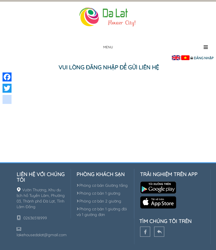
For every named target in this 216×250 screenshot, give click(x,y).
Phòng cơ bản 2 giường (98, 201)
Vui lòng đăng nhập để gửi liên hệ (108, 67)
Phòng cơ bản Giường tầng (102, 185)
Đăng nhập (203, 58)
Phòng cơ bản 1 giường (98, 193)
